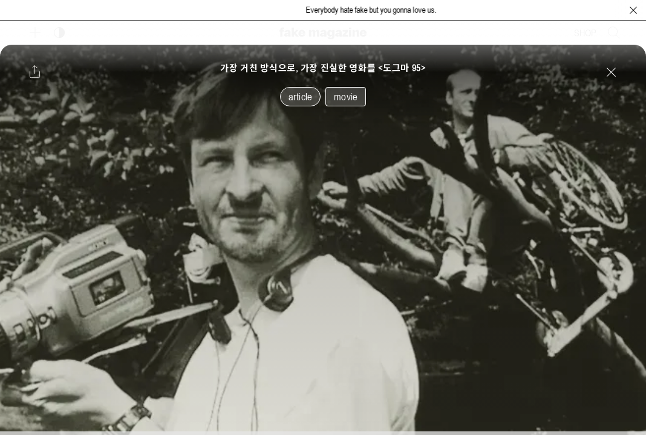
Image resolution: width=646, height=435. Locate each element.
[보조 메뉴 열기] (35, 32)
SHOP (585, 32)
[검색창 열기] (614, 32)
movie (345, 97)
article (300, 97)
